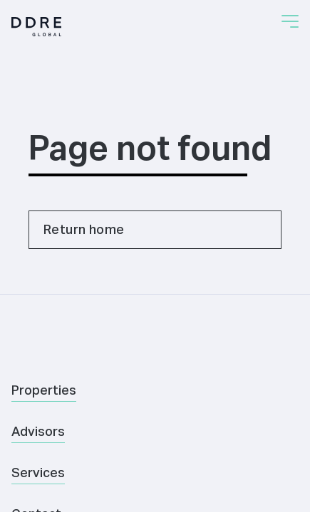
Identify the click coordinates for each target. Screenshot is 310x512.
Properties (43, 390)
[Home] (36, 26)
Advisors (38, 431)
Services (38, 472)
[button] (290, 21)
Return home (83, 229)
